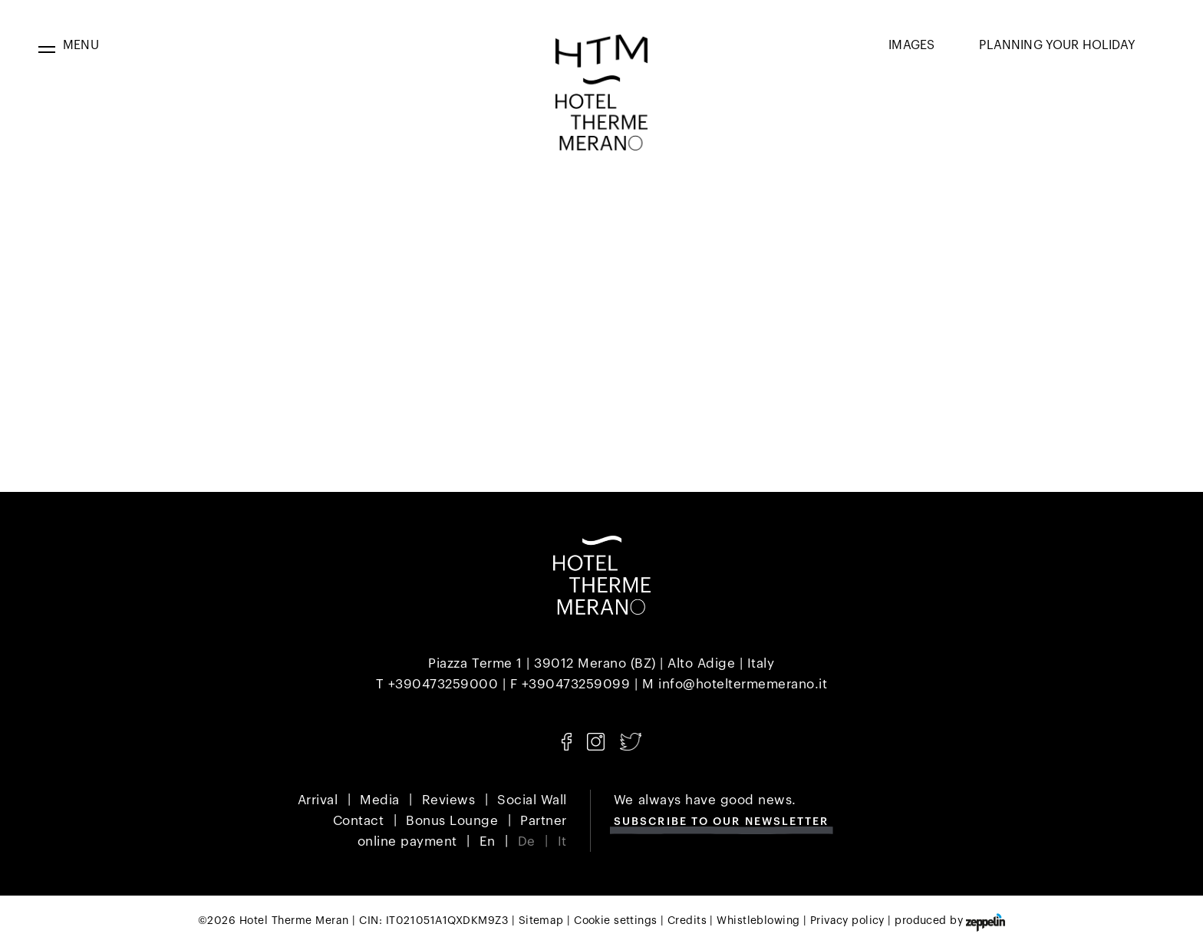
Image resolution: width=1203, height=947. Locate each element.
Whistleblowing (758, 921)
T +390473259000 (437, 684)
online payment (407, 841)
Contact (358, 820)
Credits (687, 921)
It (562, 841)
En (488, 841)
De (527, 841)
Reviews (449, 800)
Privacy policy (847, 921)
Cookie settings (615, 921)
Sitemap (541, 921)
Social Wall (532, 800)
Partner (543, 820)
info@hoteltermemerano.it (742, 684)
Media (380, 800)
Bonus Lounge (452, 820)
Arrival (318, 800)
